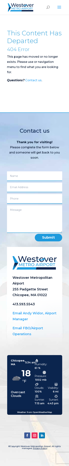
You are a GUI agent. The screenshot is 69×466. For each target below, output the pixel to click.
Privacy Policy (40, 448)
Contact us (33, 80)
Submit (48, 237)
